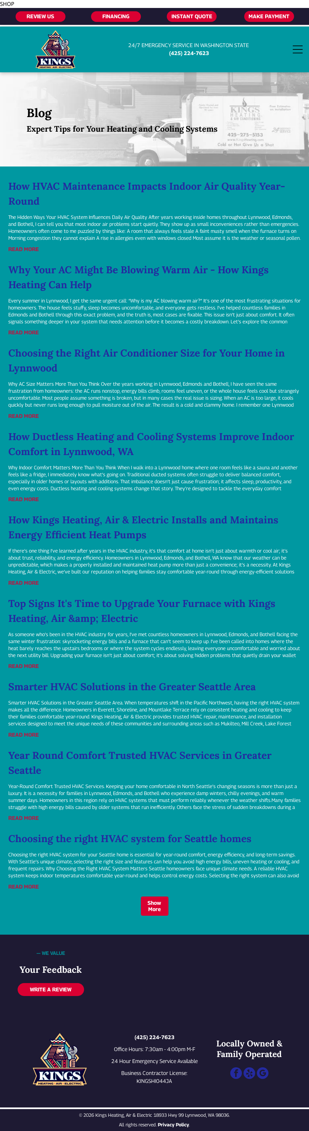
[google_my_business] (262, 1074)
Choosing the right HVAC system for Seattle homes (130, 838)
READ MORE (23, 249)
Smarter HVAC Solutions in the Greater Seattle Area (132, 686)
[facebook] (236, 1074)
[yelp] (249, 1074)
